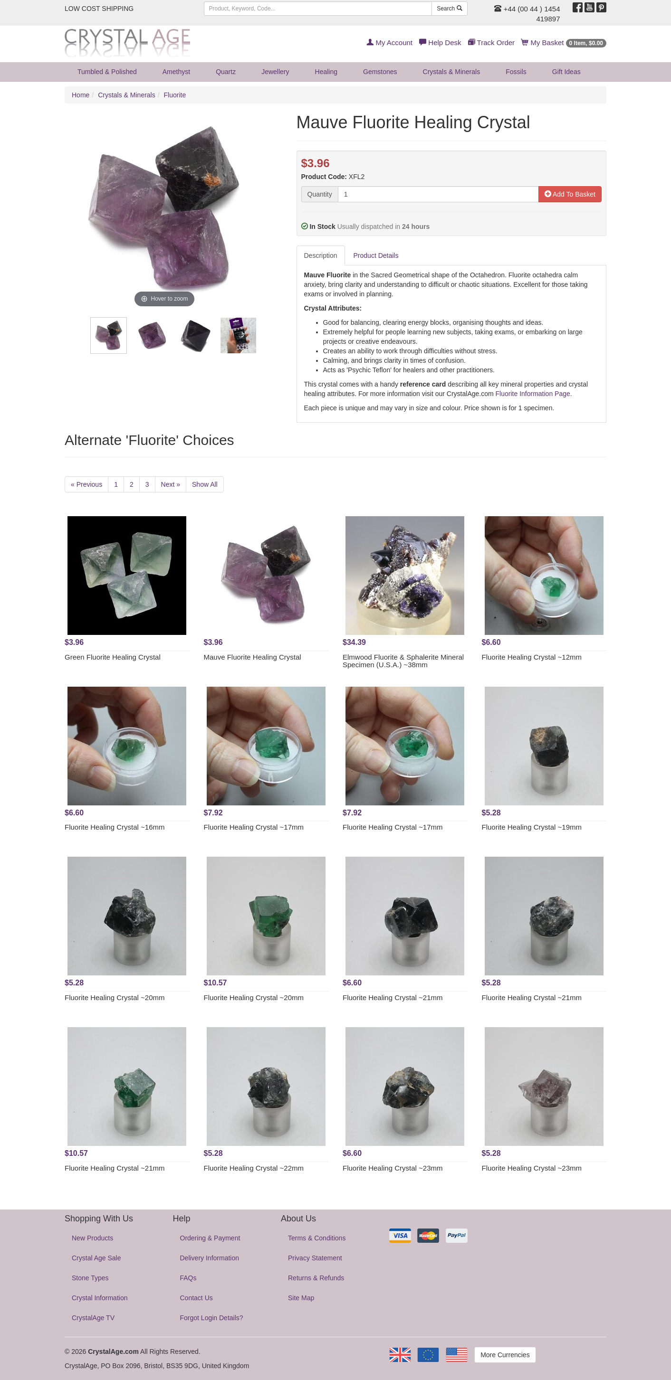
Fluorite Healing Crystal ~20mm (115, 997)
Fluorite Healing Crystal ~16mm (115, 827)
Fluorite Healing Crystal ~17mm (254, 827)
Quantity (319, 194)
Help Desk (440, 42)
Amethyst (176, 72)
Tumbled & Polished (107, 72)
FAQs (188, 1278)
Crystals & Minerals (451, 72)
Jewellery (275, 72)
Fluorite (175, 95)
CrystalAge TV (93, 1318)
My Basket (563, 42)
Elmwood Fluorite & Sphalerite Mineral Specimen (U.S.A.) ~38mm (403, 661)
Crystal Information (99, 1298)
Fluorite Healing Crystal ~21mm (393, 997)
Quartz (226, 72)
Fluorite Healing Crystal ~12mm (532, 657)
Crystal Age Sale (96, 1258)
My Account (389, 42)
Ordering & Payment (210, 1238)
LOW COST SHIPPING (99, 8)
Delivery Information (210, 1258)
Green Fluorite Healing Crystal (113, 657)
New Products (92, 1238)
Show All (205, 484)
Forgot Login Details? (211, 1318)
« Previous (86, 484)
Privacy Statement (315, 1258)
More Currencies (504, 1355)
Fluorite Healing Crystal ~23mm (393, 1168)
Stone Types (90, 1278)
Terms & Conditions (316, 1238)
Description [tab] (320, 255)
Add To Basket (570, 194)
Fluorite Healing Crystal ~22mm (254, 1168)
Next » (170, 484)
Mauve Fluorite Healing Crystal (252, 657)
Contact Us (196, 1298)
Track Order (491, 42)
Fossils (516, 72)
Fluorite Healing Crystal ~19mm (532, 827)
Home (80, 95)
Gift (566, 72)
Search (449, 8)
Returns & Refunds (316, 1278)
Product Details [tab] (376, 255)
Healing (326, 72)
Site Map (301, 1298)
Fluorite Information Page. (533, 393)
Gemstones (380, 72)
